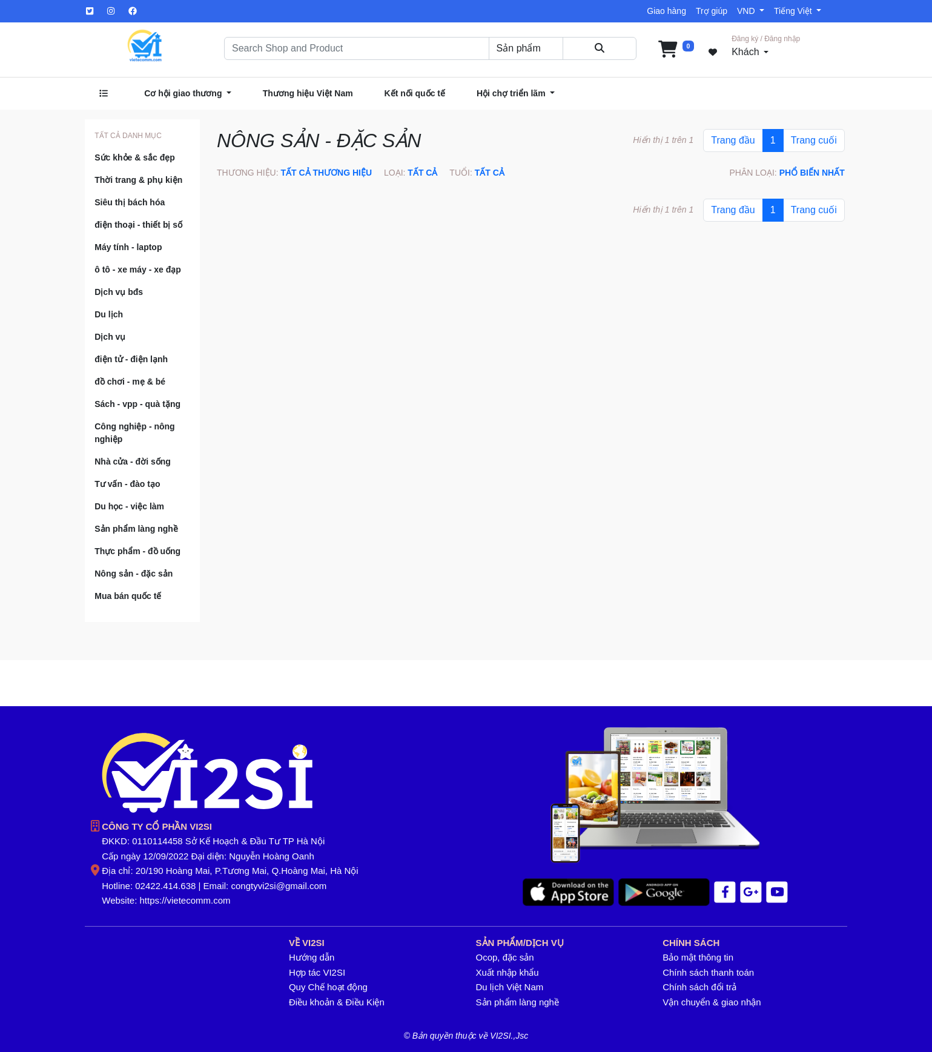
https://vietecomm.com (185, 900)
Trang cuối (814, 140)
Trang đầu (733, 140)
